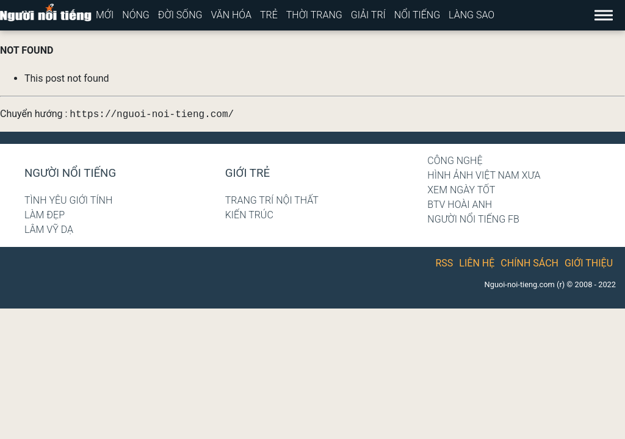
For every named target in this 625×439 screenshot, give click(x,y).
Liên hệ (476, 263)
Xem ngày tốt (461, 190)
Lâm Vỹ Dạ (48, 229)
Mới (105, 15)
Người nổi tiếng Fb (473, 219)
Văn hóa (231, 15)
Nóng (136, 15)
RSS (444, 263)
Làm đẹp (44, 215)
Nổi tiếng (417, 15)
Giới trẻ (247, 173)
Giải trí (368, 15)
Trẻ (269, 15)
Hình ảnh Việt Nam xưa (483, 175)
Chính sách (529, 263)
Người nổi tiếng (70, 173)
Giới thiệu (589, 263)
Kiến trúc (249, 215)
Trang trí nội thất (272, 200)
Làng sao (471, 15)
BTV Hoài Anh (459, 204)
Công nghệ (454, 160)
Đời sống (180, 15)
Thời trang (314, 15)
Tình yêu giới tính (68, 200)
